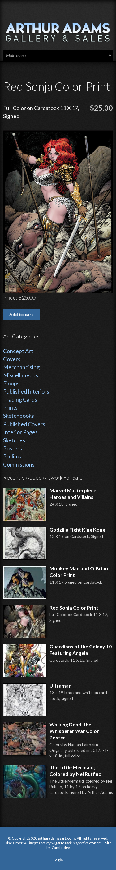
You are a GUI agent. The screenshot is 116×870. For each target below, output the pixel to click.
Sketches (14, 440)
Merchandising (21, 367)
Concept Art (18, 351)
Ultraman (60, 685)
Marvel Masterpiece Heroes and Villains (72, 493)
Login (58, 860)
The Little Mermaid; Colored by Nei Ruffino (75, 770)
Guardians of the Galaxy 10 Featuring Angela (80, 649)
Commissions (19, 464)
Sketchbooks (18, 415)
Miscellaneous (20, 375)
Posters (12, 448)
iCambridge (60, 847)
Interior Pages (20, 432)
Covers (11, 359)
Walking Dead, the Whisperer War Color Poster (74, 730)
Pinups (11, 383)
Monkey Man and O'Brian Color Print (78, 571)
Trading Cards (20, 399)
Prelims (12, 456)
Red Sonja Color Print (73, 607)
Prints (10, 407)
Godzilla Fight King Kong (77, 529)
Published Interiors (26, 391)
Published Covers (24, 424)
